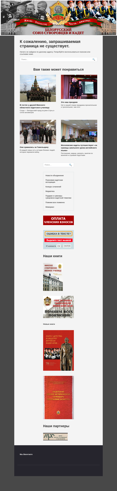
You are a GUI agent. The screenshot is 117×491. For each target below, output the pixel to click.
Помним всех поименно (55, 202)
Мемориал (50, 207)
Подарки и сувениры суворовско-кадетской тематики (58, 197)
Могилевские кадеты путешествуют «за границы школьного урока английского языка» (79, 147)
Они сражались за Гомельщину (34, 147)
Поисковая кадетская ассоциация (54, 181)
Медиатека (50, 191)
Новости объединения (55, 175)
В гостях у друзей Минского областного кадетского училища (34, 106)
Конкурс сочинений (53, 187)
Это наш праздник (69, 102)
